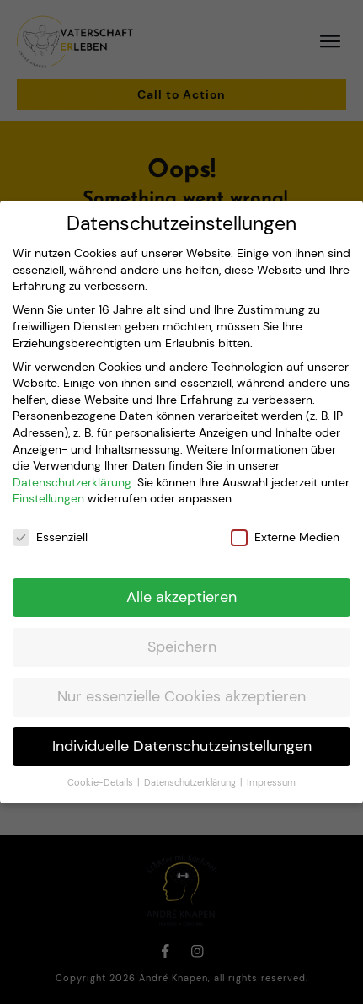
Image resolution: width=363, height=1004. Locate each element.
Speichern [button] (181, 632)
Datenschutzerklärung (72, 467)
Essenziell (50, 523)
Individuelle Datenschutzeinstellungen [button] (182, 731)
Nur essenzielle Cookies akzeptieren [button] (181, 682)
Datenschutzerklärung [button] (191, 767)
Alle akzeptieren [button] (181, 582)
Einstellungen (48, 483)
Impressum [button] (271, 767)
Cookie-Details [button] (101, 767)
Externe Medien (285, 523)
